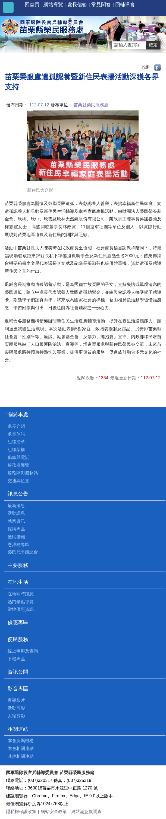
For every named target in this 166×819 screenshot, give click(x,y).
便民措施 (16, 536)
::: (5, 413)
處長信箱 (77, 4)
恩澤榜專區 (18, 544)
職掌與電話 (18, 457)
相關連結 (18, 729)
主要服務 (18, 565)
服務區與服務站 (23, 473)
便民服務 (18, 639)
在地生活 (18, 582)
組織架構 (16, 449)
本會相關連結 (21, 748)
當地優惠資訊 (21, 609)
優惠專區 (18, 622)
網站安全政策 (54, 811)
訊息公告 (18, 494)
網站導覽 (53, 4)
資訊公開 (18, 672)
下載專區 (16, 659)
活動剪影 (16, 708)
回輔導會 (125, 4)
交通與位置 (18, 480)
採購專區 (16, 529)
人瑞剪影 (16, 716)
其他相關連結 (21, 756)
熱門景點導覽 (21, 601)
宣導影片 (16, 700)
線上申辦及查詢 (23, 651)
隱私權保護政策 (21, 811)
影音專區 (18, 688)
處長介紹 (16, 426)
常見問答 (101, 4)
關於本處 (18, 414)
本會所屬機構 (21, 740)
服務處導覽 (18, 465)
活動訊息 (16, 513)
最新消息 (16, 505)
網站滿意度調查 (86, 811)
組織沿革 (16, 441)
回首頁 (32, 4)
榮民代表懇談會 (23, 552)
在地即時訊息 (21, 594)
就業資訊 (16, 521)
